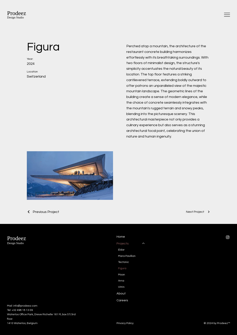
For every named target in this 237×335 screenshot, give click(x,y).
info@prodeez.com (25, 305)
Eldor (121, 249)
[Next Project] (198, 212)
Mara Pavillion (127, 255)
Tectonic (123, 262)
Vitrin (121, 286)
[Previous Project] (43, 212)
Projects (123, 243)
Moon (121, 274)
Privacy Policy (125, 323)
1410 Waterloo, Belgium (22, 323)
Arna (121, 280)
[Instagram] (227, 237)
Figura (122, 268)
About (121, 293)
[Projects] (143, 243)
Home (121, 236)
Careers (122, 300)
